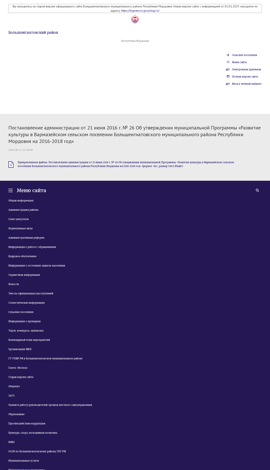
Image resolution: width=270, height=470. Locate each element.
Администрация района (23, 209)
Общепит (14, 386)
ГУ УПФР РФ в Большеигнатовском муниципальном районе (45, 358)
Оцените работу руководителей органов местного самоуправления (50, 404)
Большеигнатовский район (33, 32)
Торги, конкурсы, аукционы (26, 330)
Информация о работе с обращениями (32, 247)
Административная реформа (26, 237)
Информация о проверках (24, 321)
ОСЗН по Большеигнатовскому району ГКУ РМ (37, 451)
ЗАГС (11, 395)
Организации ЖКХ (19, 349)
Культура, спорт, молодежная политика (32, 432)
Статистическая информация (26, 302)
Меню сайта (239, 62)
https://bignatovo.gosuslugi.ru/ (140, 10)
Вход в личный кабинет (247, 83)
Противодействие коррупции (26, 423)
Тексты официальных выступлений (30, 293)
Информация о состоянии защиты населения (36, 265)
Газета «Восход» (18, 367)
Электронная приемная (246, 69)
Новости (13, 284)
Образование (16, 414)
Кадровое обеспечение (22, 256)
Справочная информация (24, 274)
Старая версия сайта (20, 377)
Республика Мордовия (135, 40)
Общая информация (21, 200)
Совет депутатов (18, 219)
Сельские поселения (244, 55)
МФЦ (11, 442)
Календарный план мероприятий (29, 339)
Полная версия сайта (245, 76)
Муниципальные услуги (23, 460)
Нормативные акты (20, 228)
